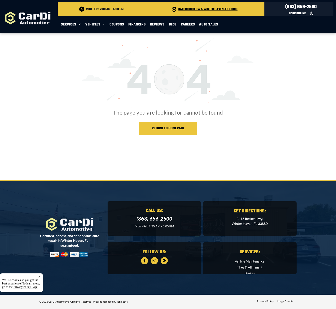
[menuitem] (73, 25)
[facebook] (144, 261)
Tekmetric (122, 301)
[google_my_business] (164, 261)
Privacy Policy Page (26, 300)
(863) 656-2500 (301, 6)
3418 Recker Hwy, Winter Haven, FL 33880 (207, 9)
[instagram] (154, 261)
